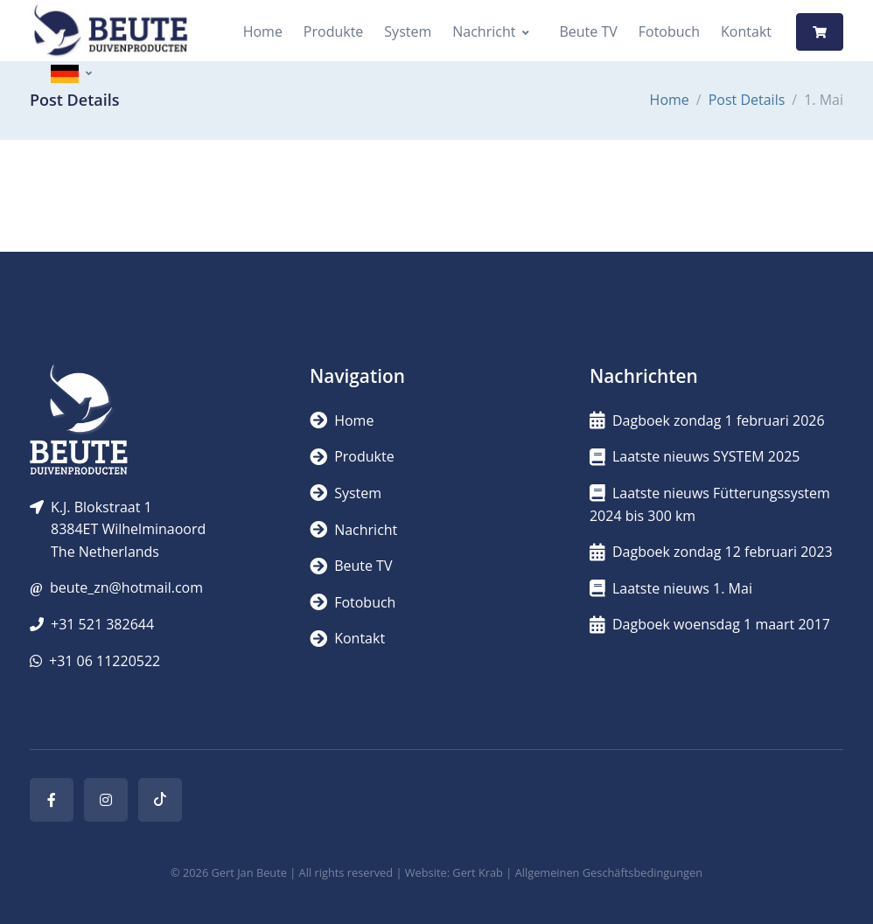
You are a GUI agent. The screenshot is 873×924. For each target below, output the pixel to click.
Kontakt (746, 31)
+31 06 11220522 (104, 660)
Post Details (747, 99)
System (407, 31)
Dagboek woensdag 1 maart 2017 (710, 624)
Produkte (333, 31)
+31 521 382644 (102, 624)
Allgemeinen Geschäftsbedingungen (608, 872)
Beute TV (588, 31)
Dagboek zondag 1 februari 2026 (707, 420)
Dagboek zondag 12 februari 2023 (711, 551)
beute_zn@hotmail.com (126, 587)
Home (263, 31)
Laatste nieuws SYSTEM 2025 (695, 456)
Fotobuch (669, 31)
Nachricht (483, 31)
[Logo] (110, 32)
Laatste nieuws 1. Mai (671, 588)
